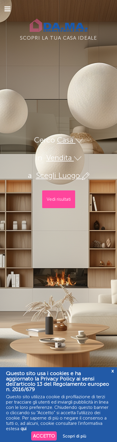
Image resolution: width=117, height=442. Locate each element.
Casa (70, 140)
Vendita (63, 157)
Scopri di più (74, 436)
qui (23, 428)
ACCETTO (44, 436)
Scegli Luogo (62, 175)
